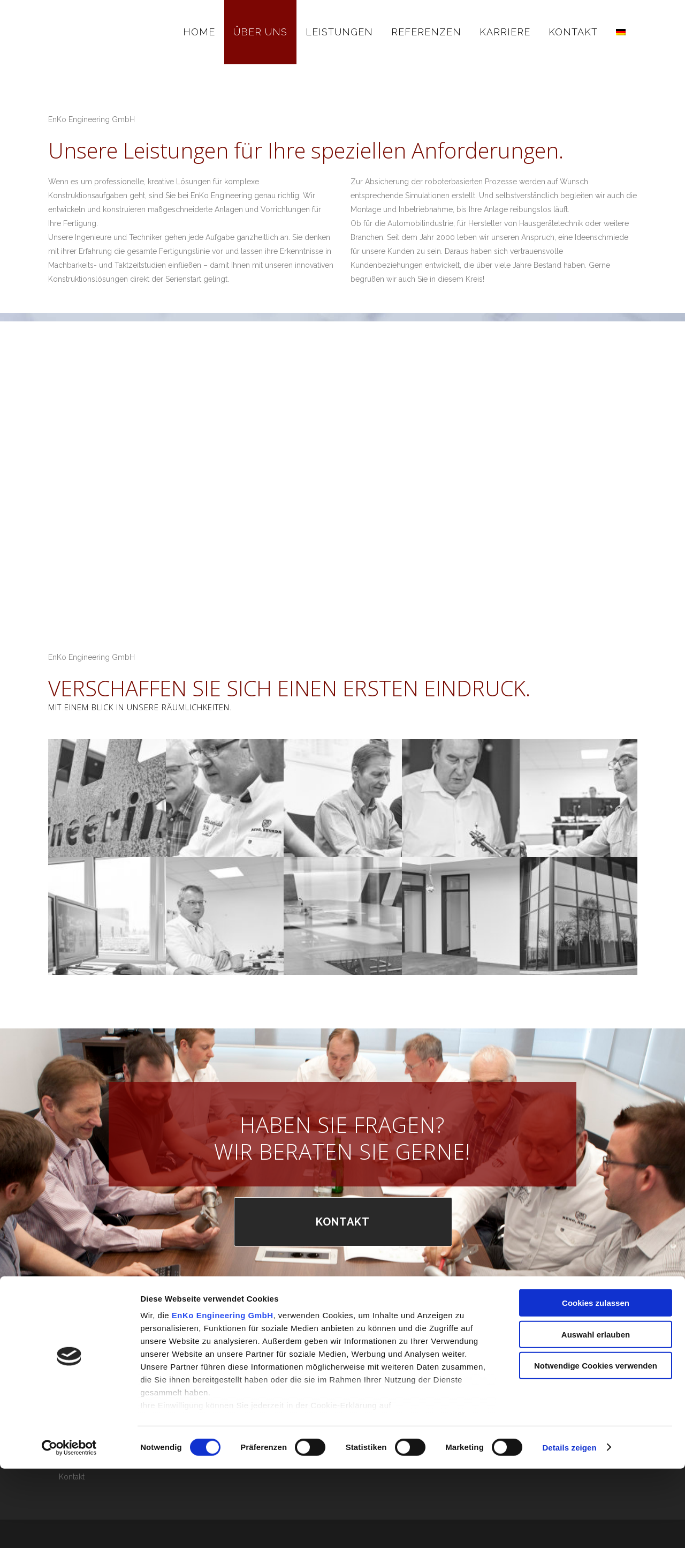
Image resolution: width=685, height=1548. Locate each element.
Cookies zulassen (595, 1382)
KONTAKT (343, 1221)
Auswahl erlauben (595, 1413)
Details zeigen (569, 1526)
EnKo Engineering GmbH (222, 1395)
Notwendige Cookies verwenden (595, 1445)
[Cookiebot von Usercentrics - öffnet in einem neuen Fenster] (69, 1527)
